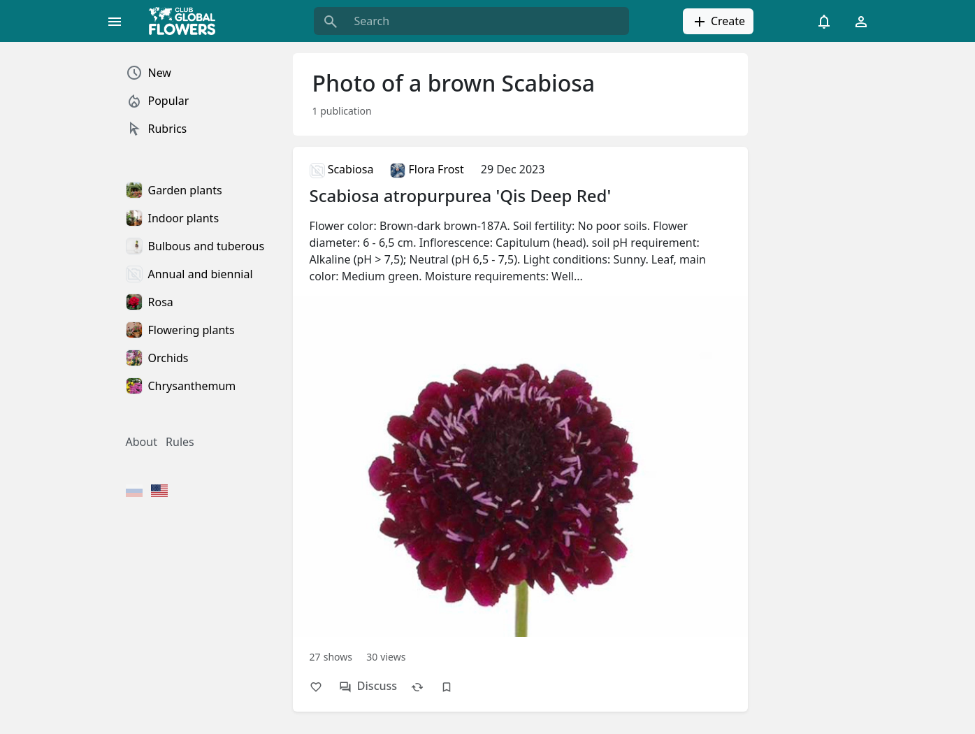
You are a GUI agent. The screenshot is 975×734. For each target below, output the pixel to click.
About (141, 441)
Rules (180, 441)
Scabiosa (342, 169)
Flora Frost (426, 169)
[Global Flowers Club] (186, 21)
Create (718, 21)
